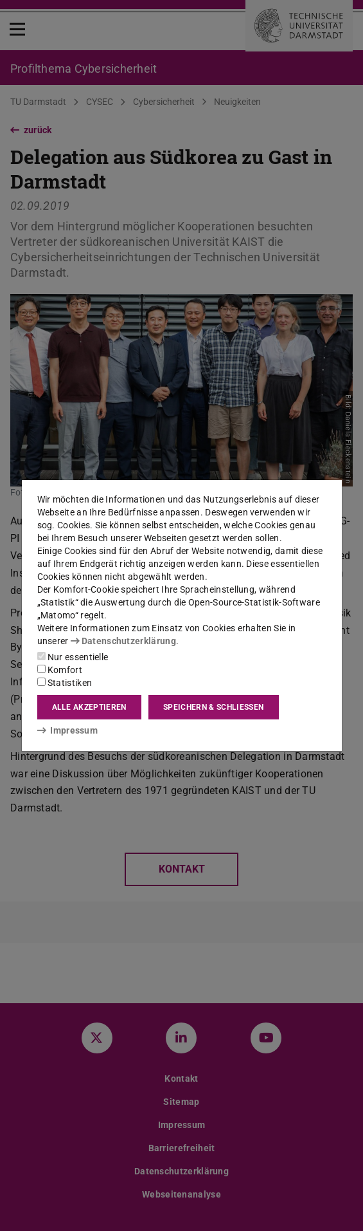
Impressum (67, 730)
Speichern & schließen (213, 707)
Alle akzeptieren (89, 707)
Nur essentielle (73, 657)
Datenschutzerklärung (123, 641)
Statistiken (65, 683)
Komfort (59, 670)
